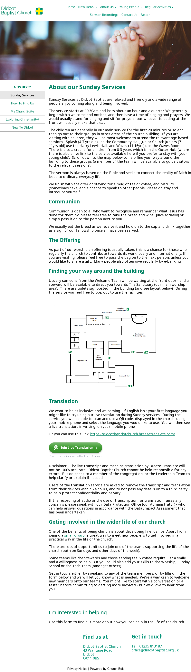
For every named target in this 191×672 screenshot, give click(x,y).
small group (74, 535)
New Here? (86, 7)
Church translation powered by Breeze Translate (76, 455)
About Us (107, 7)
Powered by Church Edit (107, 668)
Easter (145, 15)
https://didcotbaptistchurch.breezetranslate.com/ (132, 434)
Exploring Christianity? (22, 119)
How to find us (22, 103)
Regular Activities (158, 7)
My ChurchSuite (22, 111)
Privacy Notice (77, 668)
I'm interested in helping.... (80, 612)
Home (70, 7)
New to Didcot (22, 127)
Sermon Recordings (104, 15)
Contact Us (129, 15)
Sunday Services (22, 95)
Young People (129, 7)
